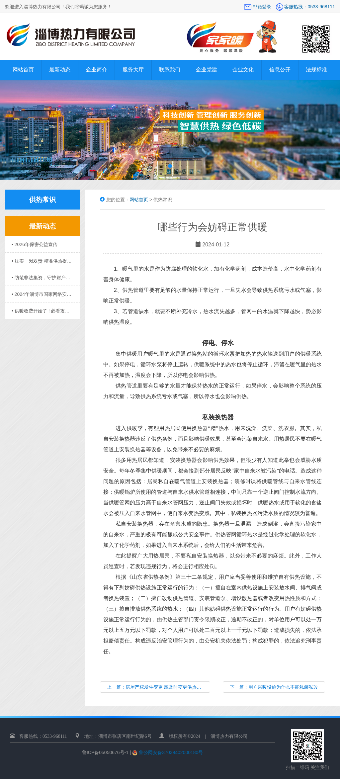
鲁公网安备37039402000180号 (170, 752)
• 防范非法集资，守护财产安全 (42, 277)
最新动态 (59, 69)
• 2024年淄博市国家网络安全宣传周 (42, 294)
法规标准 (316, 69)
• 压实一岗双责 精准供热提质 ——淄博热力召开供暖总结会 (42, 261)
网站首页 (23, 69)
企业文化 (243, 69)
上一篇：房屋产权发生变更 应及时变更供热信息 (156, 687)
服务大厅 (133, 69)
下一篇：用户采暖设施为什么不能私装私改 (274, 687)
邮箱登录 (258, 6)
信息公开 (280, 69)
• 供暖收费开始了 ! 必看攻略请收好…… (42, 310)
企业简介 (96, 69)
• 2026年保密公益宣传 (34, 244)
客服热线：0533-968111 (305, 6)
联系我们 (169, 69)
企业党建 (206, 69)
